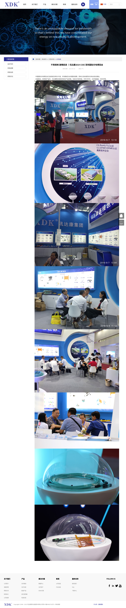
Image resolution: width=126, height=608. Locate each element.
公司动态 (58, 59)
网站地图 (57, 604)
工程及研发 (51, 59)
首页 (24, 4)
